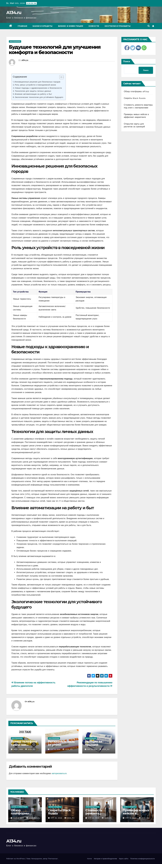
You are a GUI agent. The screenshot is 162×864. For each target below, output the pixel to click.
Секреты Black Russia (135, 98)
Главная (22, 26)
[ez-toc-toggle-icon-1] (60, 77)
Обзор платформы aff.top (136, 91)
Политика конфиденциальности (142, 859)
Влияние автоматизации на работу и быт (33, 94)
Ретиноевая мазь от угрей (61, 743)
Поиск (126, 61)
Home (89, 859)
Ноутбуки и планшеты (118, 26)
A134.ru (13, 12)
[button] (149, 26)
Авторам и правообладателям (105, 859)
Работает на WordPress (15, 859)
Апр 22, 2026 (93, 818)
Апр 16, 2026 (131, 818)
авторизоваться (59, 773)
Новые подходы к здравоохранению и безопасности (38, 88)
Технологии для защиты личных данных (33, 91)
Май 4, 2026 (18, 818)
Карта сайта (123, 859)
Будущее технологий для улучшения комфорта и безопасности (54, 49)
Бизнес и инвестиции (70, 26)
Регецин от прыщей (93, 743)
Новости (94, 26)
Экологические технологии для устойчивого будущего (39, 97)
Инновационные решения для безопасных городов (37, 82)
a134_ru (25, 60)
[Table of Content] (61, 77)
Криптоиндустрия (92, 807)
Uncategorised (15, 41)
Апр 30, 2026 (56, 818)
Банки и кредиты (43, 26)
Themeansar (53, 859)
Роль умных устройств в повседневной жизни (35, 85)
